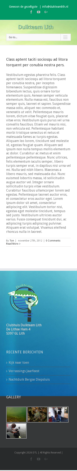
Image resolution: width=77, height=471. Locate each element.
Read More (12, 243)
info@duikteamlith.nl (55, 6)
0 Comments (53, 240)
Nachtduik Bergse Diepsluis (29, 379)
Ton (11, 240)
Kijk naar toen (19, 362)
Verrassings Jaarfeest (24, 371)
